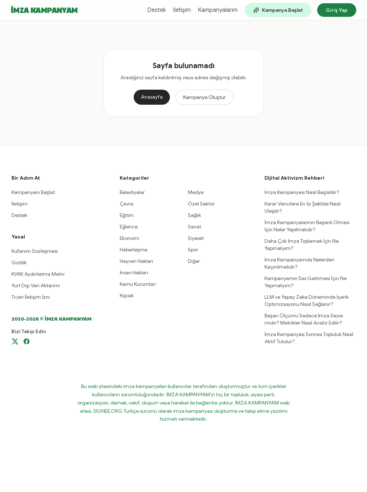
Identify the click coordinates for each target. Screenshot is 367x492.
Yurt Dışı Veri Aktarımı (35, 285)
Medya (196, 192)
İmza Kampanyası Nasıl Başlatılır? (301, 192)
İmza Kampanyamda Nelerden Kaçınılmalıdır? (299, 263)
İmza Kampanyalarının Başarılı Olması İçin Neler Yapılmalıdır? (306, 226)
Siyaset (196, 238)
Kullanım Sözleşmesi (34, 251)
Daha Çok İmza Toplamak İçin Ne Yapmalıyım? (301, 244)
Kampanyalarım (218, 10)
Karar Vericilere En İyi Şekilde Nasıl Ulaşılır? (302, 207)
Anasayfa (152, 97)
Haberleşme (133, 249)
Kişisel (126, 295)
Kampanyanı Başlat (33, 192)
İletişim (182, 10)
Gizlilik (19, 262)
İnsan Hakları (134, 272)
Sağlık (194, 215)
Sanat (194, 226)
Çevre (126, 203)
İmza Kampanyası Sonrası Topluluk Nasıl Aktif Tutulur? (308, 338)
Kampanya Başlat (278, 10)
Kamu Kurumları (138, 284)
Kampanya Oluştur (204, 97)
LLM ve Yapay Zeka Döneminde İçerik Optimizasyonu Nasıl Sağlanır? (306, 300)
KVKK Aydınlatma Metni (38, 274)
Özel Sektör (201, 203)
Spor (193, 249)
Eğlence (129, 226)
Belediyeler (132, 192)
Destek (156, 10)
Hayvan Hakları (136, 261)
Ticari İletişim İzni (30, 297)
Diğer (194, 261)
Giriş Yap (337, 10)
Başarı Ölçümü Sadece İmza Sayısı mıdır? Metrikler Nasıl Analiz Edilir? (303, 319)
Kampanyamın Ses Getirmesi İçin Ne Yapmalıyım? (305, 282)
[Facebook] (26, 341)
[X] (15, 341)
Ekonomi (129, 238)
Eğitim (127, 215)
